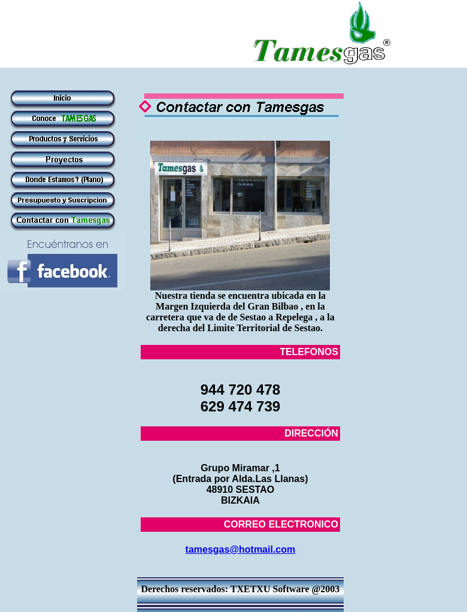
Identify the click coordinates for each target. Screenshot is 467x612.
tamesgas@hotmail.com (241, 549)
